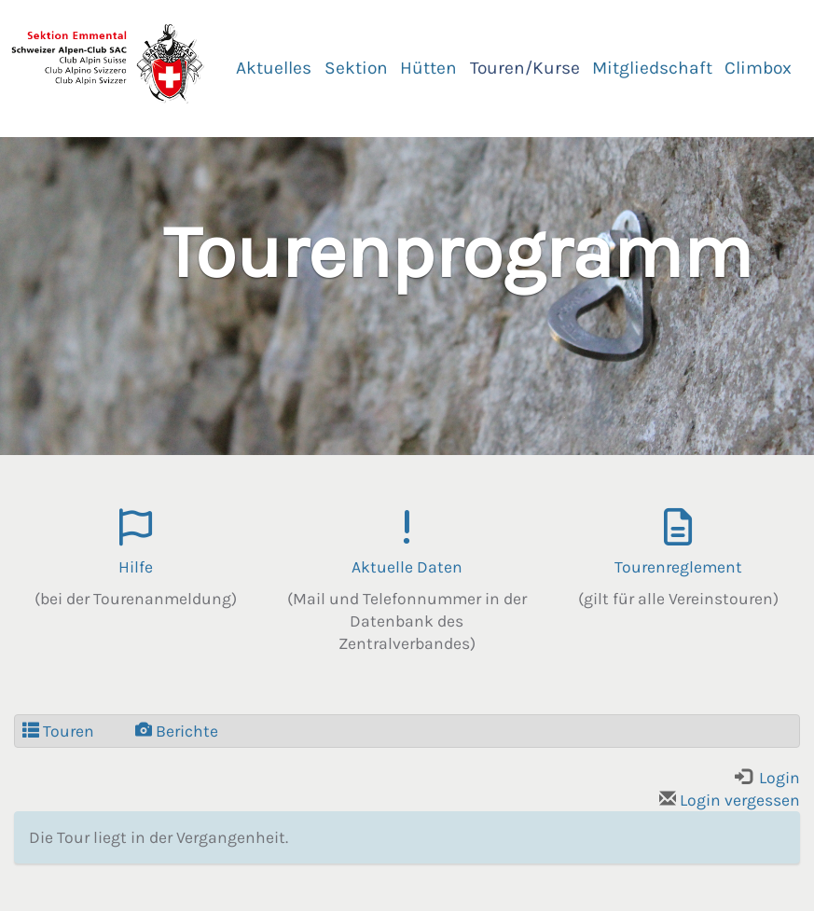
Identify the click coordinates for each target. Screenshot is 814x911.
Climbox (758, 67)
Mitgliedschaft (652, 67)
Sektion (356, 67)
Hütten (428, 67)
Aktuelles (273, 67)
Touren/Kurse (525, 67)
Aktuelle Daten (407, 567)
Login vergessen (729, 800)
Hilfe (135, 567)
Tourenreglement (678, 567)
